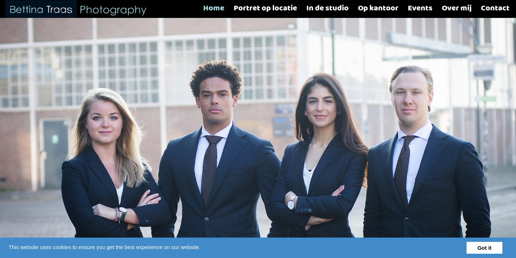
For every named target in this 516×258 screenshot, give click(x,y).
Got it (484, 248)
